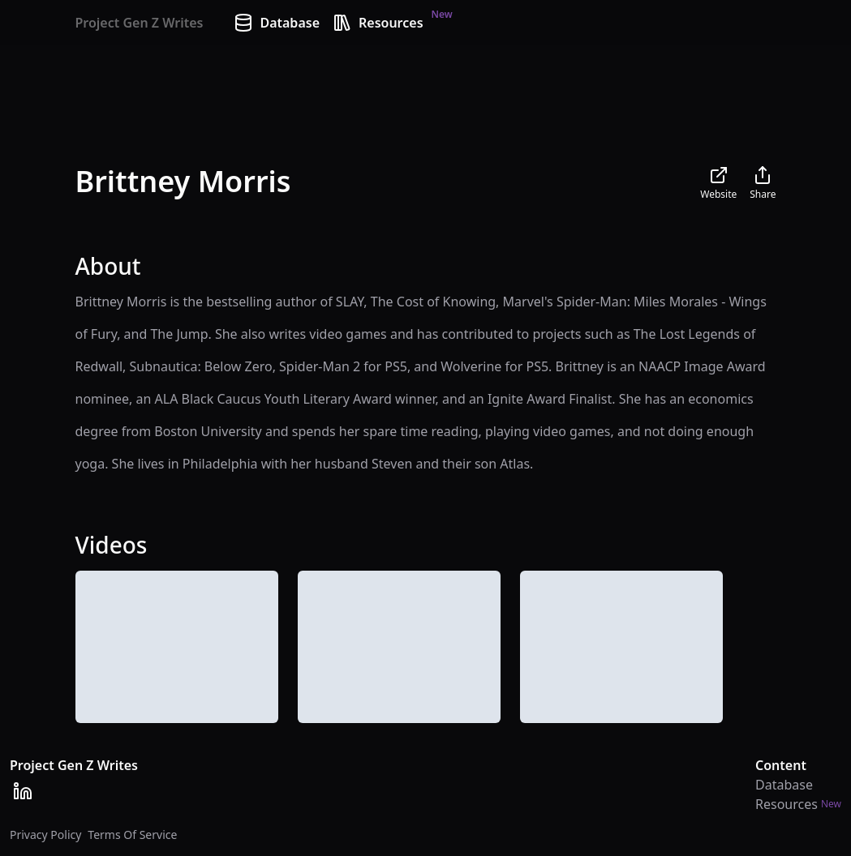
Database (277, 22)
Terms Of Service (132, 834)
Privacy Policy (45, 834)
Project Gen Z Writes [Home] (139, 23)
